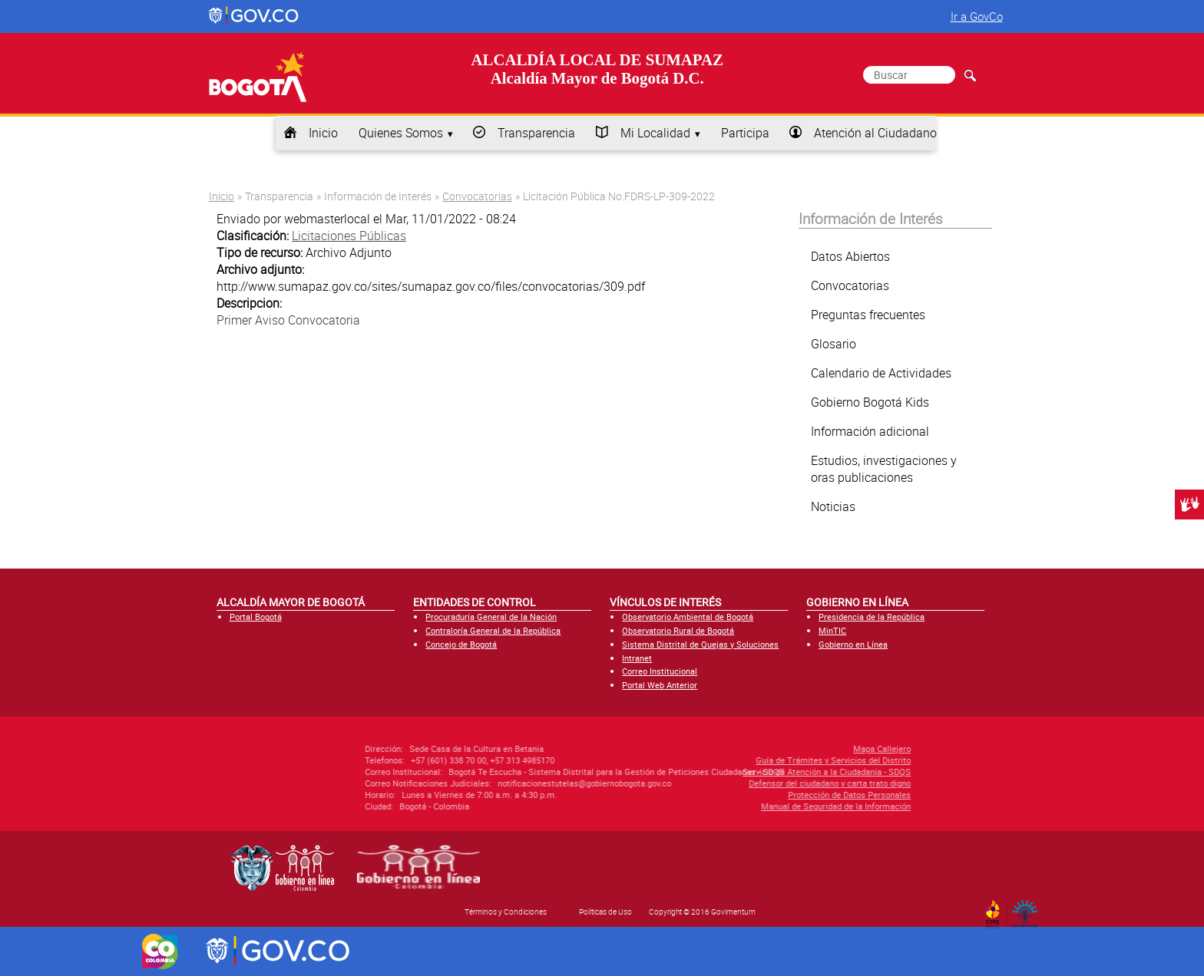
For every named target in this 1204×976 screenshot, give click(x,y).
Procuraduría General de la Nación (491, 616)
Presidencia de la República (872, 616)
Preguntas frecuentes (868, 314)
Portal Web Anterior (659, 685)
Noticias (833, 506)
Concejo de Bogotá (461, 644)
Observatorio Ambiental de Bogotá (687, 616)
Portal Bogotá (256, 616)
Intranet (637, 658)
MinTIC (832, 630)
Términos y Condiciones (506, 911)
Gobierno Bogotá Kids (870, 402)
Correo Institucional (659, 671)
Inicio (323, 132)
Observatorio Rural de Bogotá (678, 630)
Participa (745, 132)
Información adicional (870, 431)
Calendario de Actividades (881, 372)
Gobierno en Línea (853, 644)
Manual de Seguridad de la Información (745, 806)
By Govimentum (1028, 909)
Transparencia (536, 132)
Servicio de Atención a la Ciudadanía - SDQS (736, 771)
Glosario (833, 343)
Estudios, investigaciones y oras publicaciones (884, 469)
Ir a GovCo (977, 16)
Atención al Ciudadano (875, 132)
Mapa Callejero (791, 748)
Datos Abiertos (850, 256)
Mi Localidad (655, 132)
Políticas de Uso (605, 911)
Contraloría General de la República (493, 630)
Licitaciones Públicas (349, 235)
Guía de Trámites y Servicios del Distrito (742, 760)
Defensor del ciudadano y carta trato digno (739, 783)
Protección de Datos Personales (758, 794)
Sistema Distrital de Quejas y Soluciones (700, 644)
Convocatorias (477, 196)
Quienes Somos (401, 132)
